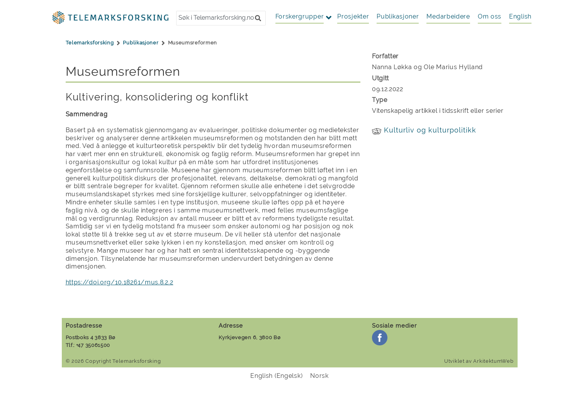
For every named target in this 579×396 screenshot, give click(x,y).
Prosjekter (353, 16)
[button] (258, 18)
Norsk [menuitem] (319, 375)
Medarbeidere (448, 16)
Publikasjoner (398, 16)
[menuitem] (520, 17)
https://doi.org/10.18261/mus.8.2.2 (119, 282)
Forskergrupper (299, 16)
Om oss (489, 16)
